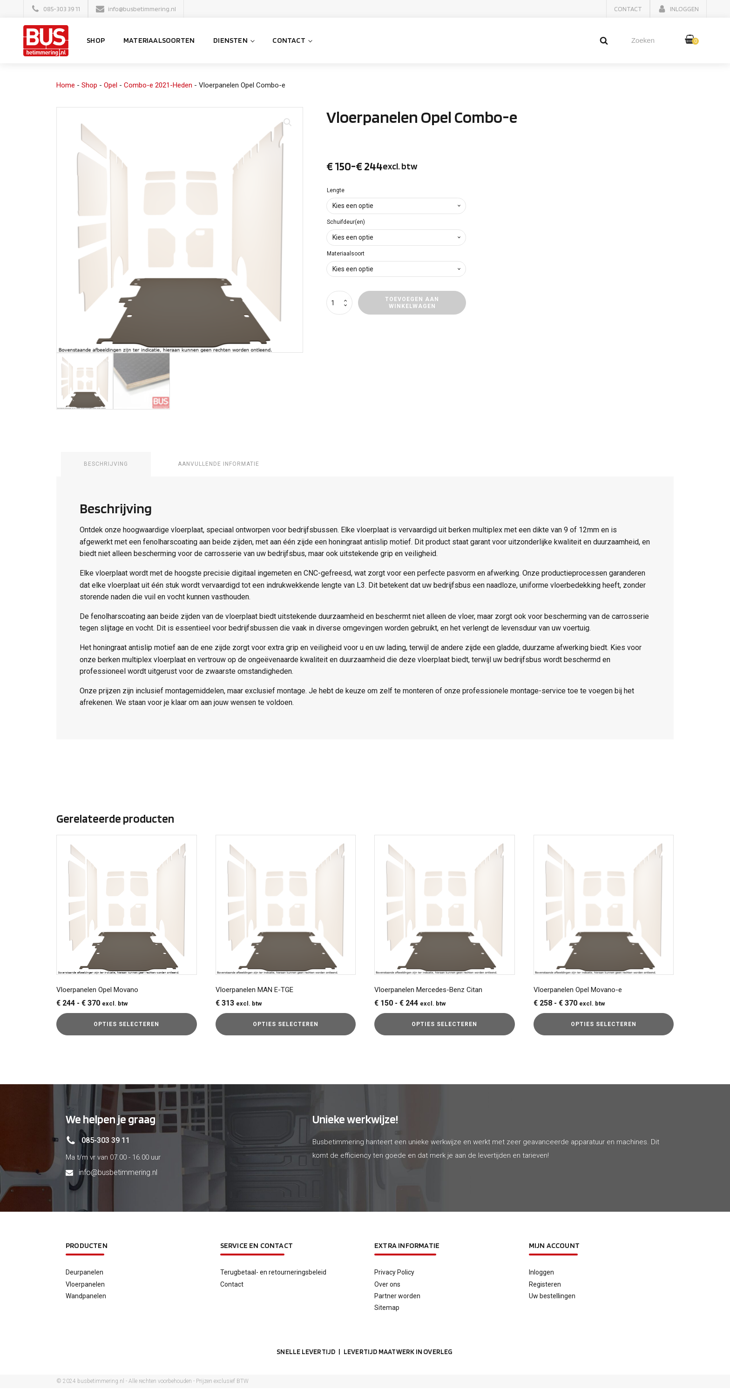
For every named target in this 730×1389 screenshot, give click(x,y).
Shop (97, 40)
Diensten (232, 40)
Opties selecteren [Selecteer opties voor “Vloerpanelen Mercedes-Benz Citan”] (444, 1024)
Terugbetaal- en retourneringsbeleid (273, 1272)
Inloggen (541, 1272)
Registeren (545, 1284)
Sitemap (386, 1308)
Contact (290, 40)
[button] (55, 9)
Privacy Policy (394, 1272)
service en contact (256, 1245)
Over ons (387, 1284)
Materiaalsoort (346, 254)
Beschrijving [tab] (106, 464)
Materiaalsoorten (160, 40)
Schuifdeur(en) (346, 222)
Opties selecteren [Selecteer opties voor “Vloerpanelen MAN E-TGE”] (285, 1024)
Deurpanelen (84, 1272)
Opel (110, 85)
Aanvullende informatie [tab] (219, 464)
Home (65, 85)
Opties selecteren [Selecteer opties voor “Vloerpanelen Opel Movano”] (126, 1024)
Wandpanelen (86, 1296)
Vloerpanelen (85, 1284)
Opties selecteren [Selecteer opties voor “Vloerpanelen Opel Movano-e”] (603, 1024)
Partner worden (397, 1296)
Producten (87, 1245)
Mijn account (554, 1245)
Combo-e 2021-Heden (158, 85)
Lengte (336, 191)
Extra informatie (406, 1245)
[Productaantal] (339, 303)
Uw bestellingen (552, 1296)
